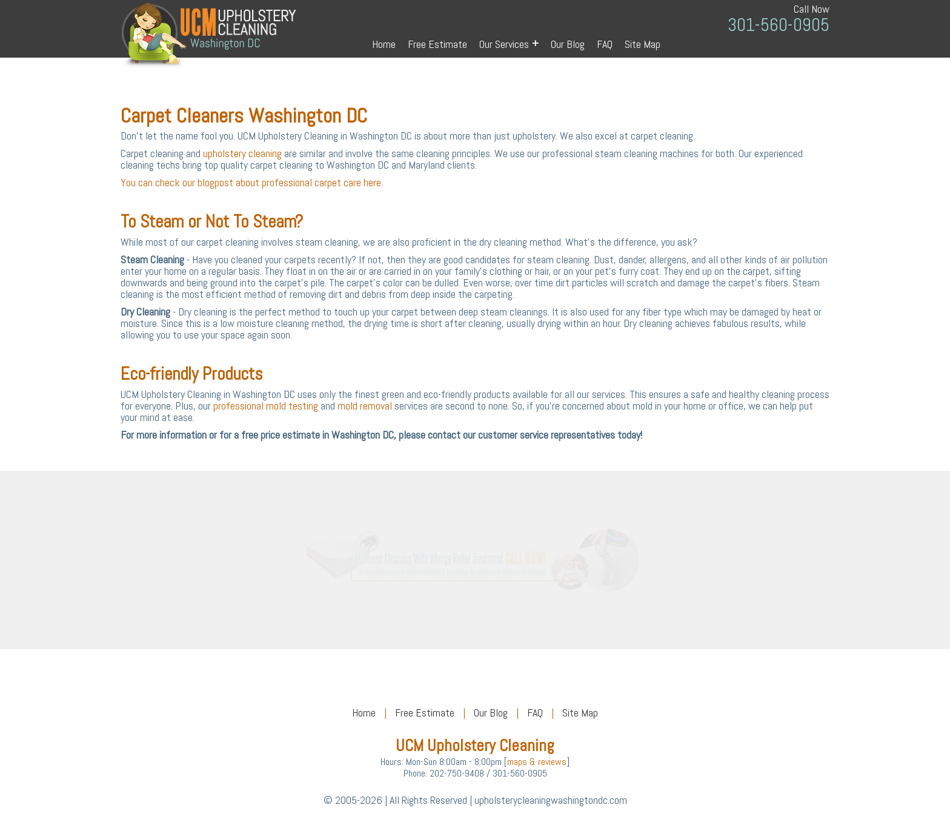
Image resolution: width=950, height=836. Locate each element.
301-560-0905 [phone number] (778, 25)
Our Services (509, 43)
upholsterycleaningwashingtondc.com (550, 800)
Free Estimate (437, 44)
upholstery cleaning (242, 153)
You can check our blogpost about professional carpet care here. (252, 182)
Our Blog (568, 44)
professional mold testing (265, 405)
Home (384, 44)
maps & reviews (536, 761)
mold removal (364, 405)
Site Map (642, 44)
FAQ (605, 44)
